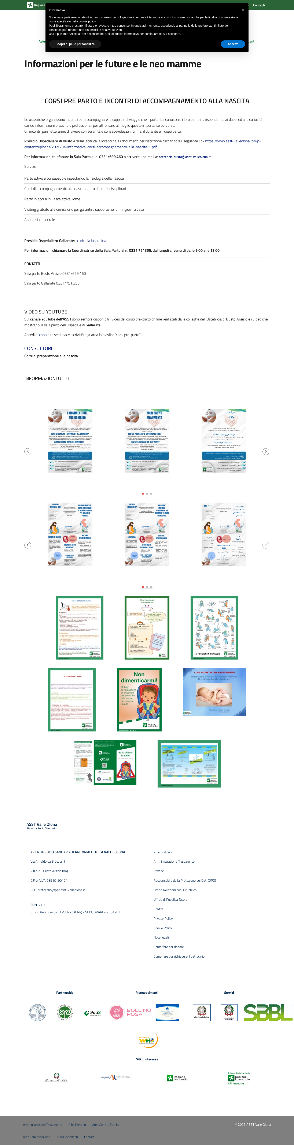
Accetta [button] (233, 44)
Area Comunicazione (36, 1136)
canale (44, 335)
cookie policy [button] (87, 21)
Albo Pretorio (77, 1124)
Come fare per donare (169, 946)
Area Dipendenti (67, 1136)
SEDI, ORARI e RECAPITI (102, 912)
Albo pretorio (163, 852)
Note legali (161, 937)
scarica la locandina (91, 240)
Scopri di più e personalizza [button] (75, 44)
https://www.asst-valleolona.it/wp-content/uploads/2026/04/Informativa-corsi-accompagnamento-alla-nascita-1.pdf (142, 144)
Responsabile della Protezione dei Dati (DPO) (185, 880)
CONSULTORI (38, 348)
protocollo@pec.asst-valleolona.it (61, 889)
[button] (27, 451)
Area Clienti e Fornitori (106, 1124)
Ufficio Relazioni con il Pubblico (175, 889)
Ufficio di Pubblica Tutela (170, 899)
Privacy (159, 870)
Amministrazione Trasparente (174, 861)
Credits (158, 908)
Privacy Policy (163, 918)
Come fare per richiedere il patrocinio (179, 956)
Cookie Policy (163, 928)
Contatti (259, 5)
